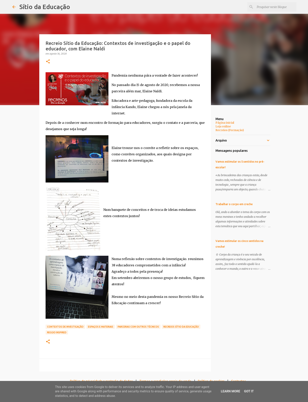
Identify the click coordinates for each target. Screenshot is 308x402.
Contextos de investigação (65, 326)
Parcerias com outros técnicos (138, 326)
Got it (249, 391)
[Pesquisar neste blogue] (275, 7)
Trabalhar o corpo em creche (234, 204)
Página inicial (224, 122)
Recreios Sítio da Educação (181, 326)
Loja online (223, 126)
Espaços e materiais (100, 326)
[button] (48, 61)
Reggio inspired (56, 332)
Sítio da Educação (44, 6)
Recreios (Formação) (229, 130)
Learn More (230, 391)
